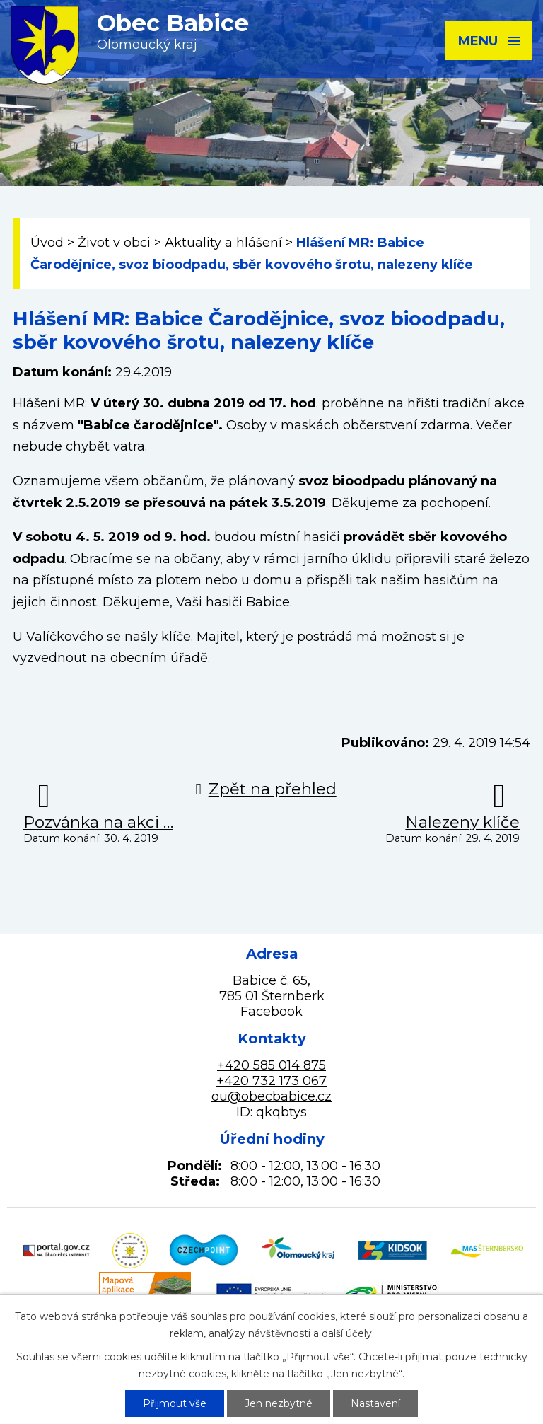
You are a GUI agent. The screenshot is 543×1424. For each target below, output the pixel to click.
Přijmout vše (174, 1403)
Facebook (271, 1011)
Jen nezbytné (279, 1403)
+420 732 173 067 (271, 1081)
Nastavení (375, 1403)
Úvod (47, 242)
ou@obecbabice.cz (271, 1096)
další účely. (348, 1333)
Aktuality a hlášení (223, 242)
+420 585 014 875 (271, 1065)
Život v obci (114, 242)
